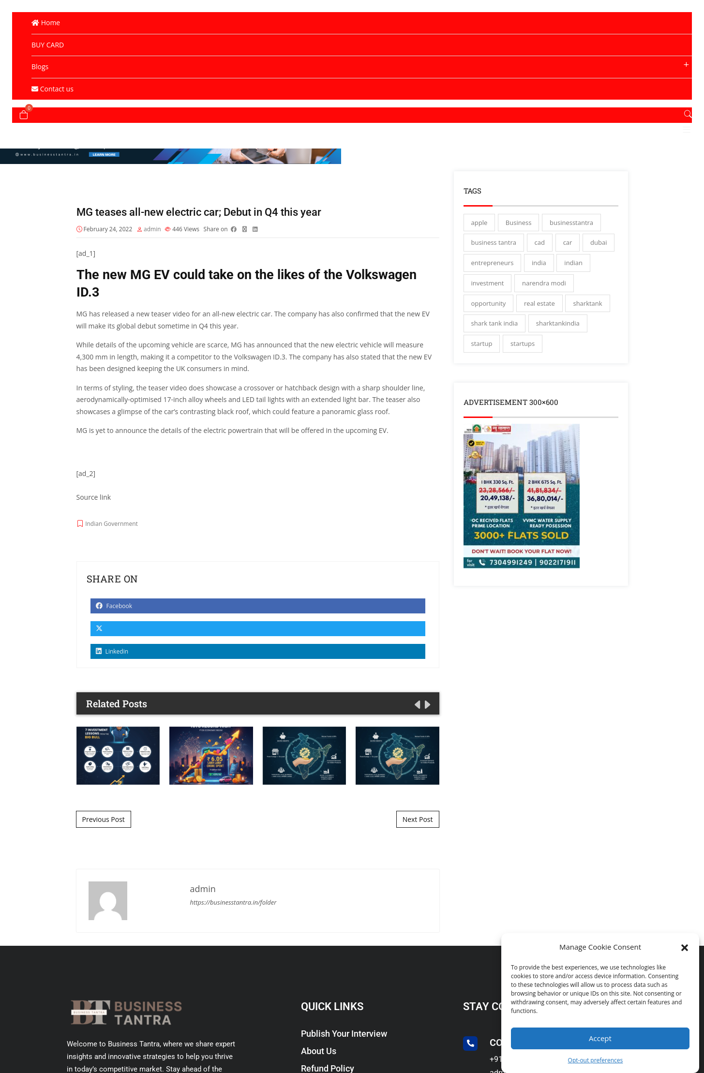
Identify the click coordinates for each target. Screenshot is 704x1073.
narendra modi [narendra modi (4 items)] (544, 287)
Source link (93, 501)
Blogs (39, 66)
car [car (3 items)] (567, 246)
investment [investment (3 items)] (487, 287)
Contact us (52, 88)
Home (45, 22)
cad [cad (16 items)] (540, 246)
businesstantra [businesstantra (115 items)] (571, 226)
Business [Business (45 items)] (519, 226)
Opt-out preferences (595, 1060)
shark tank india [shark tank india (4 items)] (494, 327)
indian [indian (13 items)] (573, 266)
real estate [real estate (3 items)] (539, 307)
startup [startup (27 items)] (482, 347)
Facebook (114, 610)
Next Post (418, 823)
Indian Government (111, 528)
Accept (600, 1038)
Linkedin (112, 656)
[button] (684, 947)
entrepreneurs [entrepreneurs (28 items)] (492, 266)
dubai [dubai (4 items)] (598, 246)
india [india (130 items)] (539, 266)
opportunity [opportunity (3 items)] (488, 307)
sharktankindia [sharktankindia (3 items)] (558, 327)
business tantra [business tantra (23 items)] (493, 246)
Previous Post (103, 823)
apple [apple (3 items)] (479, 226)
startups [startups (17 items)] (522, 347)
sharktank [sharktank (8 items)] (587, 307)
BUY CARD (47, 44)
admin (152, 233)
